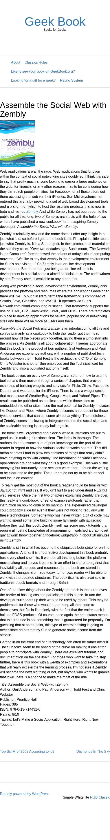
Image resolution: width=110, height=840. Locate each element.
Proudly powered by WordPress (25, 794)
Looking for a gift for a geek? (33, 80)
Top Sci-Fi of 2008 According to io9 (27, 751)
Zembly (32, 211)
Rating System (71, 80)
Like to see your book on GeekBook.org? (43, 71)
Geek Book (54, 21)
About (15, 62)
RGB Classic (100, 797)
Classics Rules (36, 62)
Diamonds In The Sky (93, 751)
